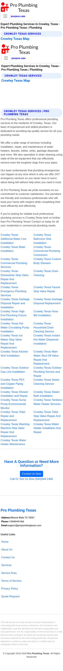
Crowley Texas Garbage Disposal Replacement (48, 301)
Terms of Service (11, 580)
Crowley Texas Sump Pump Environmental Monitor (13, 403)
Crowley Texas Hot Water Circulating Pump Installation (15, 327)
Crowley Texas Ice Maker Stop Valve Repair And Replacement (12, 341)
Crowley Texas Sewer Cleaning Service (47, 381)
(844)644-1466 (18, 16)
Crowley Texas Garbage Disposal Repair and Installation (15, 303)
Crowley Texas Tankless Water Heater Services (48, 401)
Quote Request (10, 596)
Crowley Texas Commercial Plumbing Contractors (47, 251)
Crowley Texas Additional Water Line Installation (13, 238)
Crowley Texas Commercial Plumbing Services (14, 263)
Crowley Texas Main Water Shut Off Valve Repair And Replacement (46, 357)
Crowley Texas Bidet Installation (13, 248)
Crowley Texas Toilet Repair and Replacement (13, 415)
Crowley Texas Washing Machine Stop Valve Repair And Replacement (15, 430)
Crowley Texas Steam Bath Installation (47, 393)
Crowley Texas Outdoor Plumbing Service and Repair (48, 371)
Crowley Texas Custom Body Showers (47, 261)
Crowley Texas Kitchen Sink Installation (14, 353)
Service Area (8, 572)
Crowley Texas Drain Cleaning (46, 273)
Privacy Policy (9, 588)
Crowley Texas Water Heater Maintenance (13, 442)
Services (6, 565)
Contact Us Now (31, 473)
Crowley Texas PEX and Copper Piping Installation (12, 383)
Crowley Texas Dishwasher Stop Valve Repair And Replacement (14, 277)
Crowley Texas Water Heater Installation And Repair (47, 428)
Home (4, 541)
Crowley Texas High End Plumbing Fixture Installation (14, 315)
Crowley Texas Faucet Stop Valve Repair (47, 289)
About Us (6, 549)
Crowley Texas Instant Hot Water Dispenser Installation (47, 339)
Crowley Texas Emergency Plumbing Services (13, 291)
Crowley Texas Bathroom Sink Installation (42, 238)
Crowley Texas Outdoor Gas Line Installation (15, 369)
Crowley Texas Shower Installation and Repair (14, 393)
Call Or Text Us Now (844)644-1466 (31, 478)
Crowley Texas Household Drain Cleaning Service (44, 327)
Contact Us (8, 557)
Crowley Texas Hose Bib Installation (46, 313)
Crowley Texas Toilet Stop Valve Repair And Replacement (47, 415)
